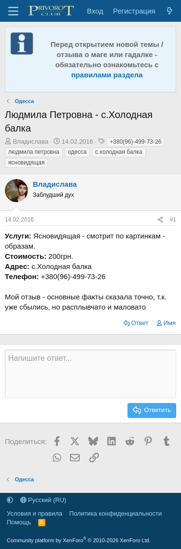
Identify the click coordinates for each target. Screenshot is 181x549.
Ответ (140, 322)
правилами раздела (106, 75)
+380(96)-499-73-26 (135, 141)
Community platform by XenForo (79, 540)
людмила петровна (33, 151)
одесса (77, 151)
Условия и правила (34, 513)
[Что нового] (169, 11)
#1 (173, 219)
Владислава (31, 141)
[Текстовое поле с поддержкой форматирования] (90, 374)
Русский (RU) (43, 500)
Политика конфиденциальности (116, 513)
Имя (170, 322)
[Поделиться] (160, 219)
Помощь (19, 522)
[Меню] (13, 11)
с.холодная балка (118, 151)
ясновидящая (26, 162)
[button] (10, 499)
